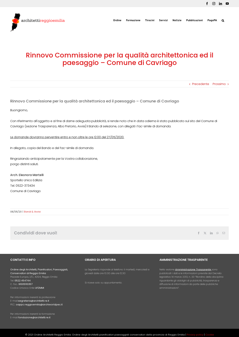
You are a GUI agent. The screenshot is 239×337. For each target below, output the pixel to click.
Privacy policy (195, 334)
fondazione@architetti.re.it (34, 317)
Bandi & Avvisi (32, 211)
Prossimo (219, 84)
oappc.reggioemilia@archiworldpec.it (39, 304)
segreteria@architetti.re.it (33, 301)
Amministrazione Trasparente (193, 269)
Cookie (209, 334)
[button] (223, 20)
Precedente (200, 84)
